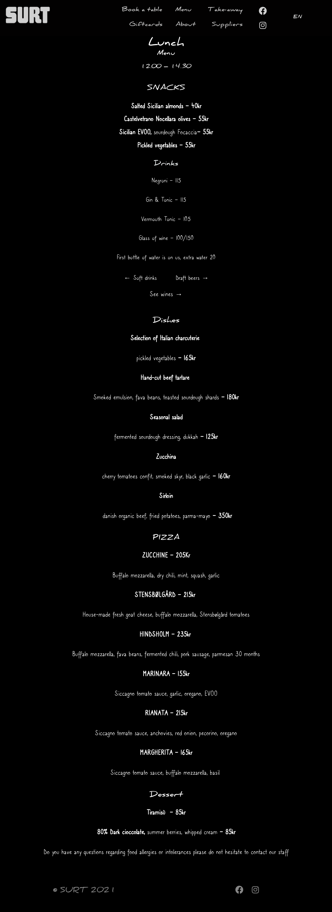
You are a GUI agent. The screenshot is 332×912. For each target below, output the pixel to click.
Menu (185, 10)
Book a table (142, 10)
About (187, 25)
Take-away (225, 10)
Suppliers (227, 25)
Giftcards (146, 25)
